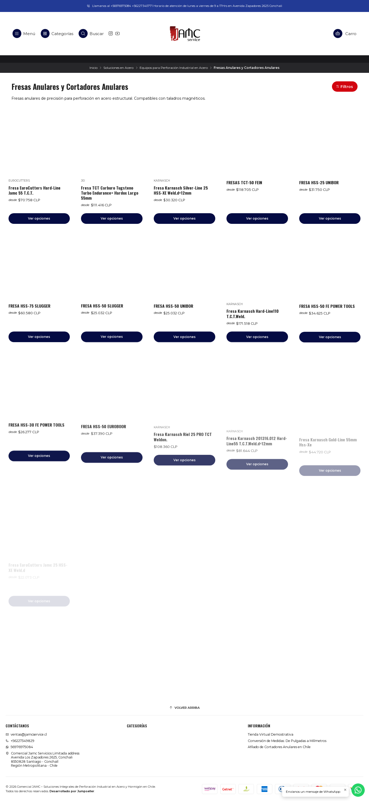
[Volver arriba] (184, 708)
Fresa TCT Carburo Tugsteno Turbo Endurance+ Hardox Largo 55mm (109, 193)
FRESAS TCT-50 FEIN (244, 182)
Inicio (94, 67)
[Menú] (23, 33)
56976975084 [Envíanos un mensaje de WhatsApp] (19, 747)
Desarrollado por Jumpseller (72, 791)
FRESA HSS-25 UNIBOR (319, 182)
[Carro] (345, 33)
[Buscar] (91, 33)
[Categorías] (57, 33)
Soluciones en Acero (118, 67)
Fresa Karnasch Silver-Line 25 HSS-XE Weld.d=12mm (181, 190)
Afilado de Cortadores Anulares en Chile (279, 747)
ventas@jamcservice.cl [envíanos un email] (26, 734)
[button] (345, 86)
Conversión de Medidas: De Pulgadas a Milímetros (287, 741)
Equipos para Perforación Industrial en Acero (174, 67)
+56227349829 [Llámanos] (20, 741)
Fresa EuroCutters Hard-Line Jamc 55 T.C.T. (34, 190)
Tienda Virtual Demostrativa (270, 734)
